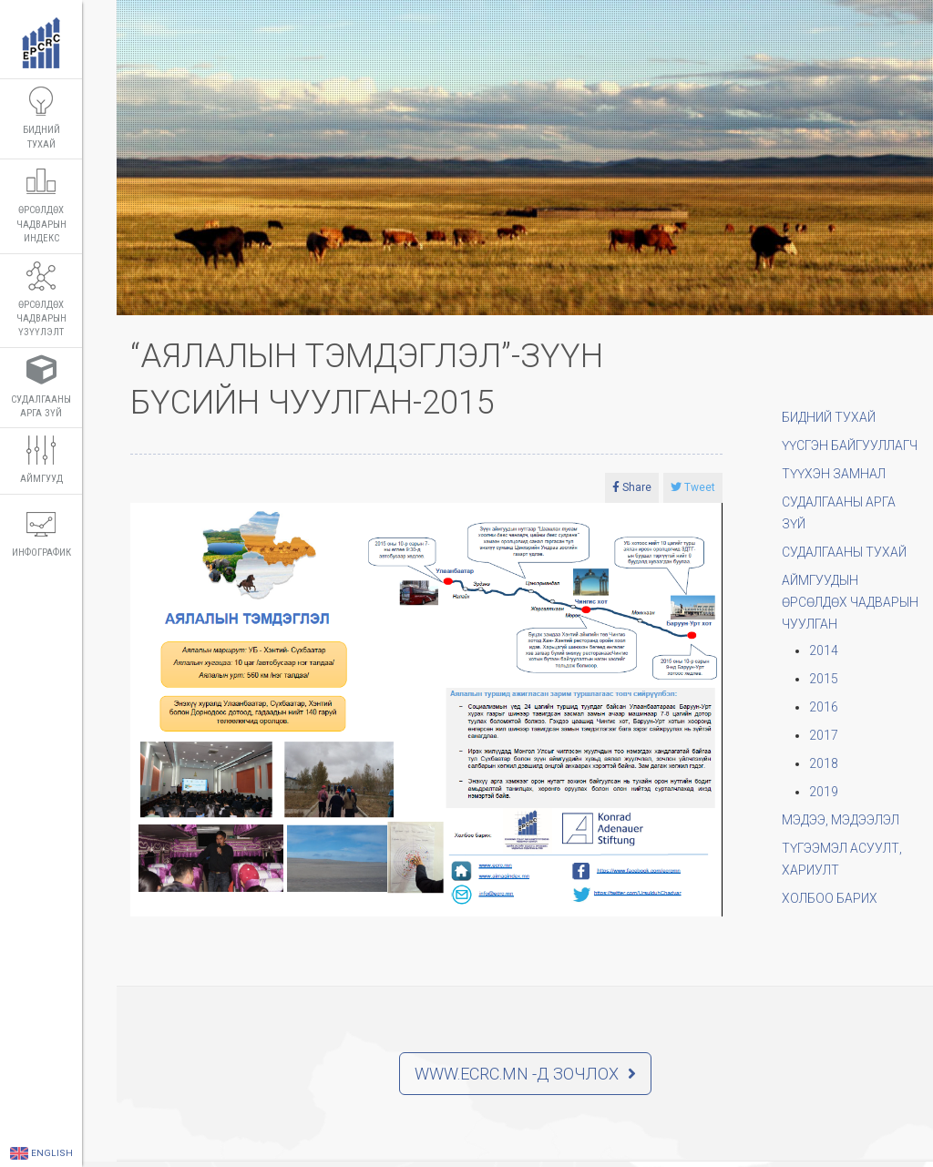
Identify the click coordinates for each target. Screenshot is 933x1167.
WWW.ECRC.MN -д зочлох (525, 1073)
